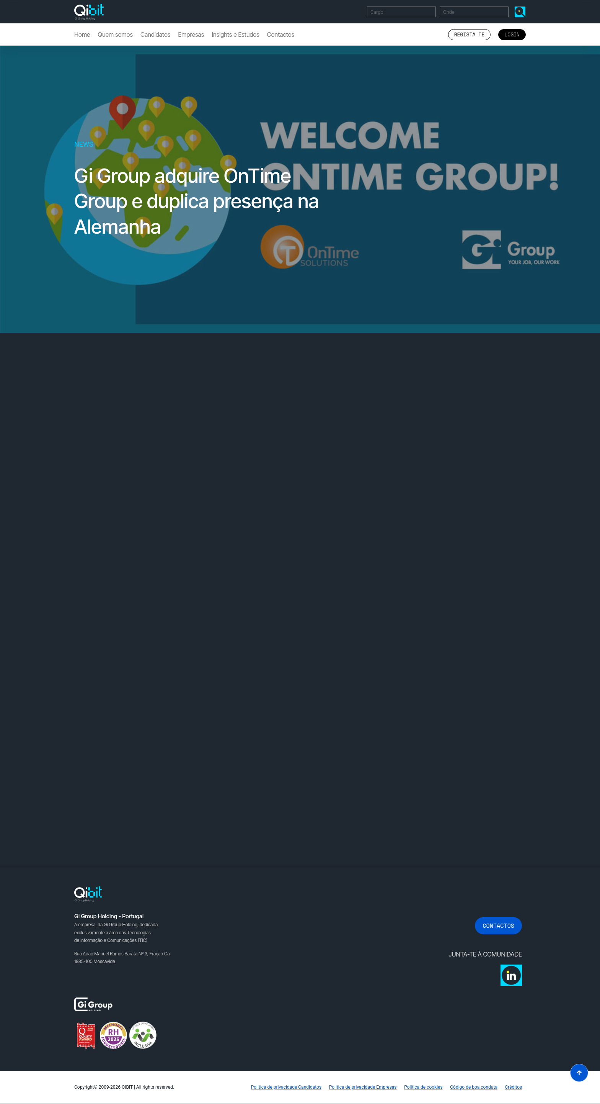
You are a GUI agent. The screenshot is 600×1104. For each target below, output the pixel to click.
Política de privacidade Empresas (362, 1087)
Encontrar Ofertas (521, 11)
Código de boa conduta (473, 1087)
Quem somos (115, 34)
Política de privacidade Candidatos (285, 1087)
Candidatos (155, 34)
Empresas (191, 34)
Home (82, 34)
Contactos (280, 34)
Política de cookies (423, 1087)
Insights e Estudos (235, 34)
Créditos (513, 1087)
